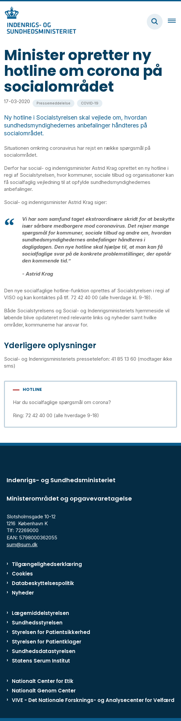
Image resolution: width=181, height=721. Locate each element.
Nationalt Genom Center (44, 690)
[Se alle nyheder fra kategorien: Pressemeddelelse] (53, 103)
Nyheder (23, 592)
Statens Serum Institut (41, 660)
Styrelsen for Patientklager (46, 641)
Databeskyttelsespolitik (43, 583)
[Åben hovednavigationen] (174, 22)
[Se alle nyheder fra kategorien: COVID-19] (89, 103)
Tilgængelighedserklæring (47, 564)
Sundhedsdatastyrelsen (43, 651)
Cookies (22, 573)
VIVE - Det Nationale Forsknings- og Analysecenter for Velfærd (93, 700)
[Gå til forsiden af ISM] (38, 21)
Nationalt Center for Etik (42, 681)
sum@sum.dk (22, 544)
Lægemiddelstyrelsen (40, 613)
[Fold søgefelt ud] (155, 22)
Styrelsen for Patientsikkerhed (51, 632)
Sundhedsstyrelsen (37, 622)
